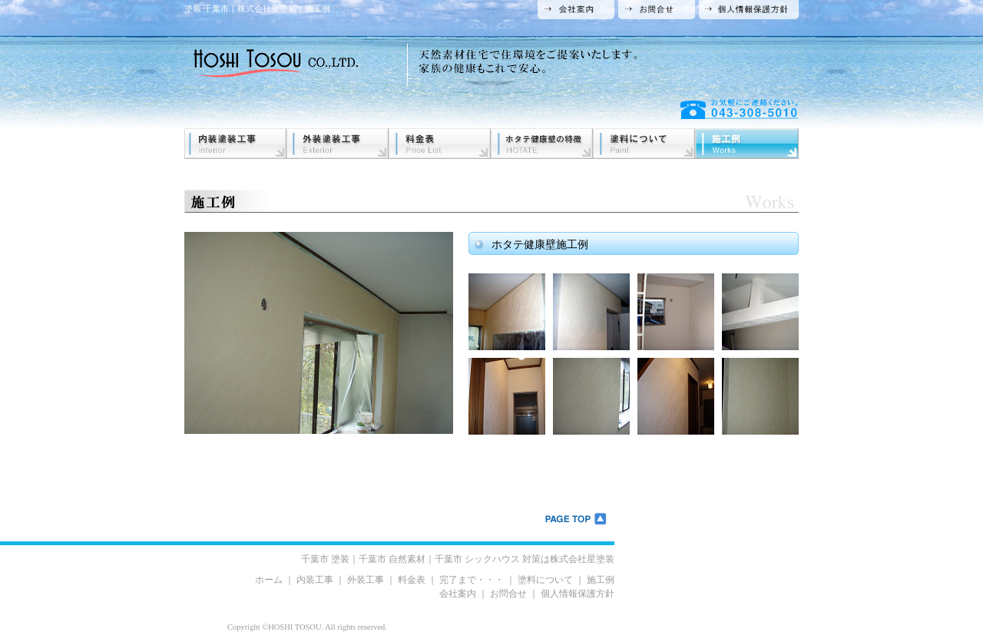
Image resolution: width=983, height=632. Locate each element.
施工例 (600, 579)
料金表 (411, 579)
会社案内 (457, 593)
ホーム (269, 579)
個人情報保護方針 (577, 593)
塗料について (545, 579)
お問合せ (508, 593)
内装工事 (314, 579)
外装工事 (365, 579)
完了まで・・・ (471, 579)
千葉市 (325, 559)
